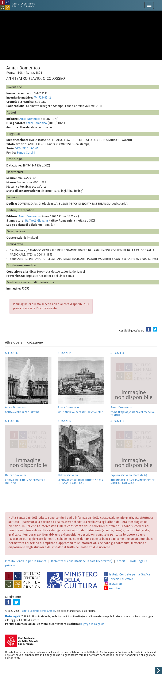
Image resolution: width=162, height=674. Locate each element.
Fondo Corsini (26, 152)
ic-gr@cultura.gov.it (92, 623)
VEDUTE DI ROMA (26, 148)
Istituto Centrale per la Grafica (25, 561)
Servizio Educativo (118, 579)
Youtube (112, 588)
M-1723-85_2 (42, 97)
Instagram (113, 584)
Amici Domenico (29, 119)
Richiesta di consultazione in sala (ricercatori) (81, 561)
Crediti (121, 561)
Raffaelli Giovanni (37, 220)
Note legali (12, 616)
